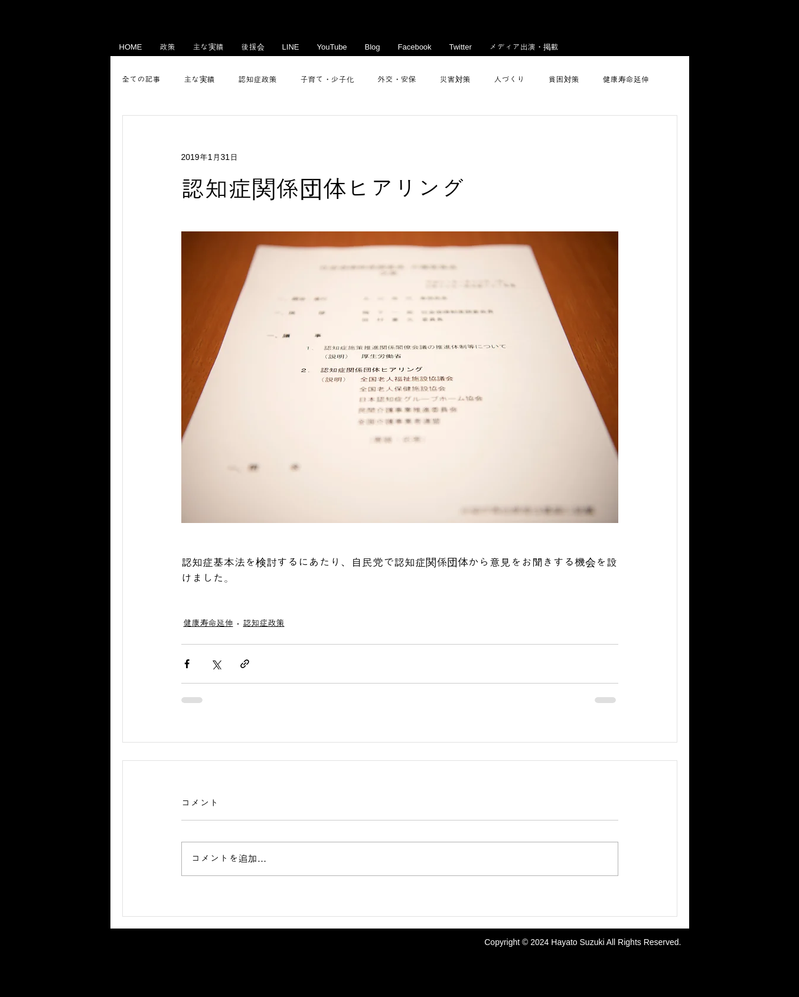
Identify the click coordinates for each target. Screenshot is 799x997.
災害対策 (455, 79)
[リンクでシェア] (244, 663)
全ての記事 (141, 79)
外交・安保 (397, 79)
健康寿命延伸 (626, 79)
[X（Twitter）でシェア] (215, 663)
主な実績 (199, 79)
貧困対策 (564, 79)
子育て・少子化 (327, 79)
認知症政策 (258, 79)
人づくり (509, 79)
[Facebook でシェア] (187, 663)
